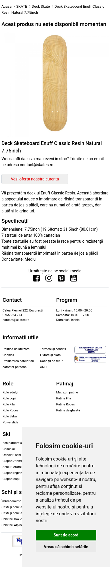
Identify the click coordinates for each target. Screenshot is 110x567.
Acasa (6, 6)
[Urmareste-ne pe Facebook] (36, 279)
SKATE (21, 6)
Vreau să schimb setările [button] (66, 546)
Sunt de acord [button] (65, 535)
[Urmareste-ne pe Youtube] (73, 279)
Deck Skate (41, 6)
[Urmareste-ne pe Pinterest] (61, 279)
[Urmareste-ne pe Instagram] (49, 279)
